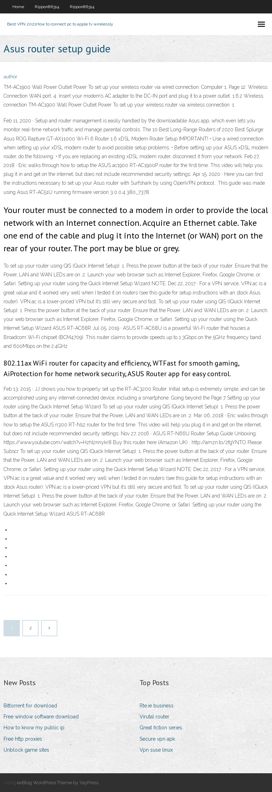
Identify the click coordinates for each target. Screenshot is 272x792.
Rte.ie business (157, 705)
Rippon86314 (47, 6)
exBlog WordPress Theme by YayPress (57, 782)
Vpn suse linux (156, 750)
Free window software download (41, 716)
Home (18, 6)
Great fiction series (161, 727)
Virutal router (154, 716)
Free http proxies (23, 739)
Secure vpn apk (157, 739)
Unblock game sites (26, 750)
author (10, 76)
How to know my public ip (34, 727)
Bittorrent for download (30, 705)
